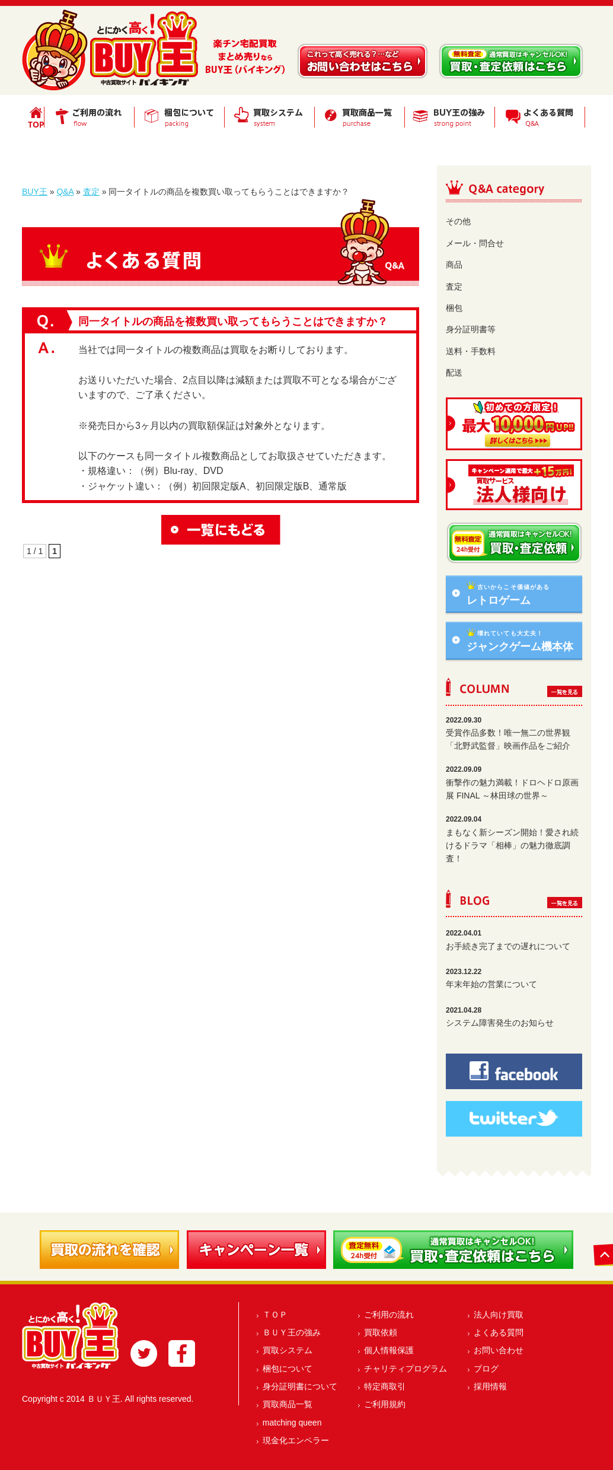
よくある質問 (498, 1332)
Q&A (65, 191)
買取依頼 (380, 1332)
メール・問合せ (475, 243)
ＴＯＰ (275, 1314)
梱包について (287, 1368)
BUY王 (34, 191)
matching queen (292, 1422)
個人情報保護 (389, 1350)
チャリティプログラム (405, 1368)
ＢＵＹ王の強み (292, 1332)
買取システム (287, 1350)
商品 (454, 264)
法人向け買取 (498, 1314)
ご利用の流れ (389, 1314)
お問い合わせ (498, 1350)
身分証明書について (300, 1386)
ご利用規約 (385, 1404)
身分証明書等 (471, 329)
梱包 (454, 308)
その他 (458, 221)
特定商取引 (385, 1386)
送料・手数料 (471, 351)
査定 (91, 191)
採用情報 (490, 1386)
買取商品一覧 (287, 1404)
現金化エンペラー (296, 1440)
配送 (454, 372)
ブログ (486, 1368)
